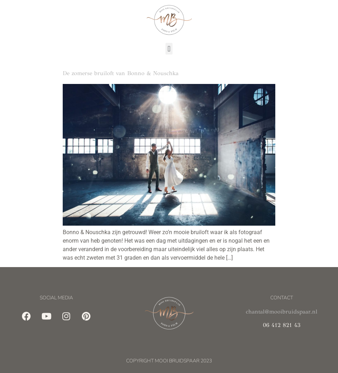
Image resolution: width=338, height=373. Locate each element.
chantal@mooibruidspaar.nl (281, 311)
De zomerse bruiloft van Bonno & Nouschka (121, 73)
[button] (168, 49)
